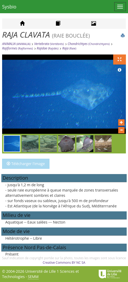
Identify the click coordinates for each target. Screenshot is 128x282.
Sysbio (9, 6)
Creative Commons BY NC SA (64, 262)
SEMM (33, 276)
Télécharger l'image (26, 163)
